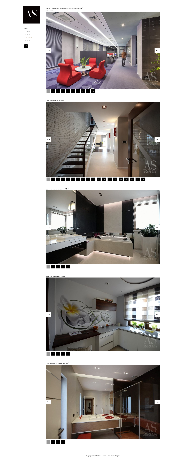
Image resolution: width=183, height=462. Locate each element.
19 (143, 179)
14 (115, 179)
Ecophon (51, 11)
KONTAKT (27, 40)
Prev (48, 50)
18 (137, 179)
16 (126, 179)
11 (98, 179)
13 (109, 179)
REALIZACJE (28, 37)
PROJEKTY (27, 34)
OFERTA (27, 31)
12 (104, 179)
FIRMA (26, 28)
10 (93, 91)
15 (121, 179)
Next (157, 50)
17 (132, 179)
